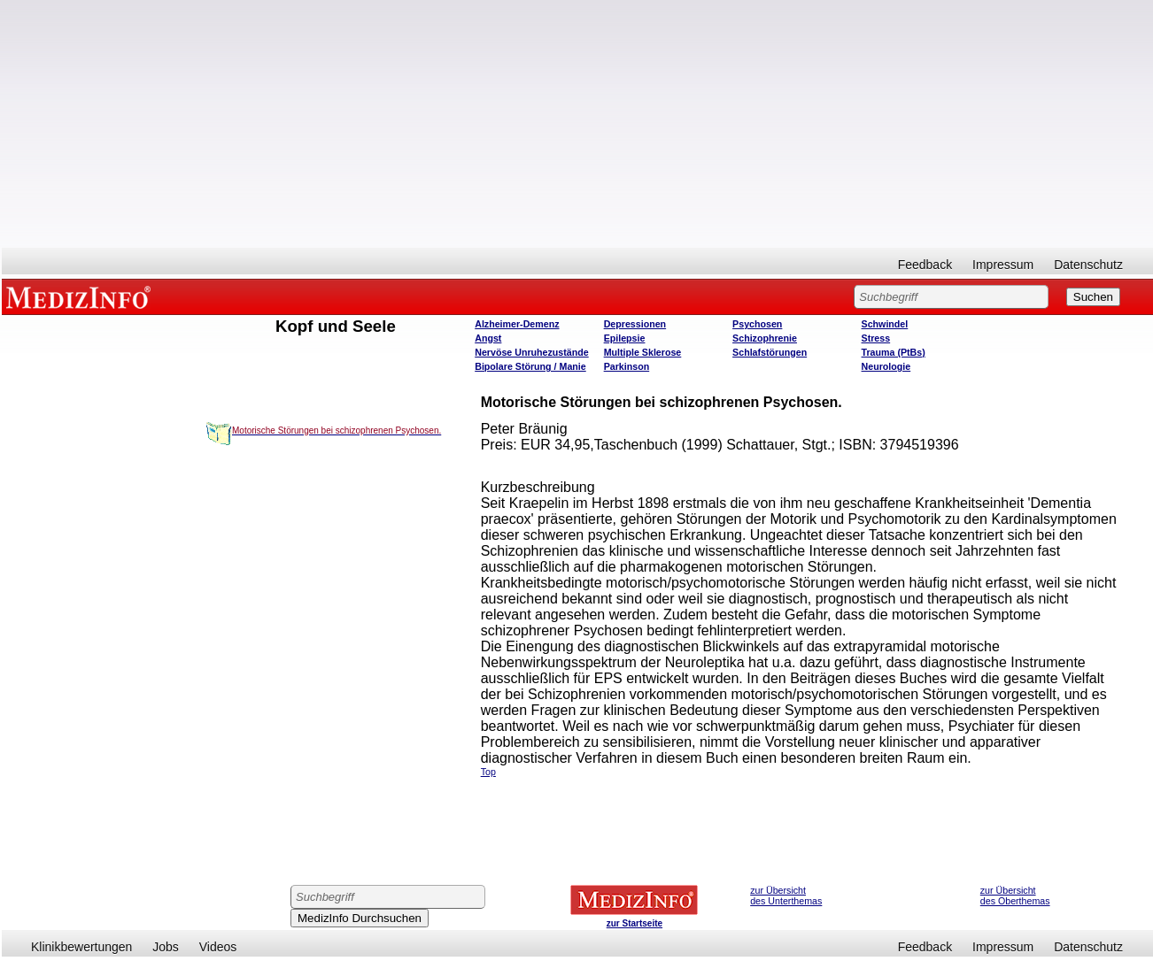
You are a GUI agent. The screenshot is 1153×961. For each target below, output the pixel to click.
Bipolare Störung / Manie (530, 366)
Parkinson (627, 366)
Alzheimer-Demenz (517, 324)
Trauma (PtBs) (893, 352)
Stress (876, 338)
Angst (488, 338)
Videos (218, 947)
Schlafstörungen (769, 352)
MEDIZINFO (81, 296)
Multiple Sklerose (643, 352)
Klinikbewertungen (81, 947)
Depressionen (635, 324)
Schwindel (885, 324)
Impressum (1002, 265)
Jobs (165, 947)
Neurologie (886, 366)
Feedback (925, 265)
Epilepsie (625, 338)
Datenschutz (1088, 265)
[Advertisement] (577, 124)
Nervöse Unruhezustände (532, 352)
